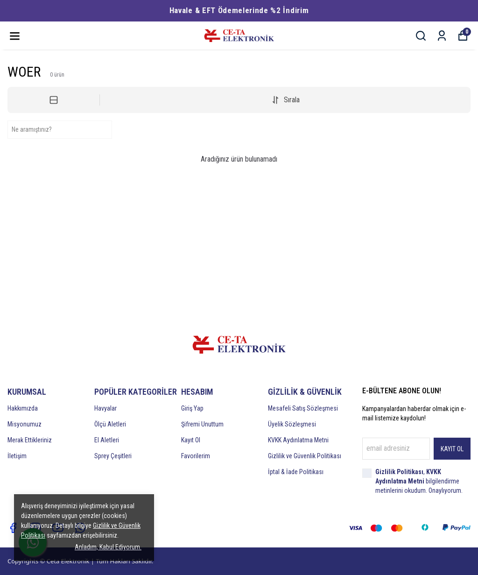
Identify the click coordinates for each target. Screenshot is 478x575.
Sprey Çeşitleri (113, 456)
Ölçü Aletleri (110, 424)
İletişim (17, 456)
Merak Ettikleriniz (29, 440)
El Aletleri (106, 440)
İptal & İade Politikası (295, 472)
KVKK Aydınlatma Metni (298, 440)
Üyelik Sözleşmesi (292, 424)
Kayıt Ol (190, 440)
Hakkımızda (22, 408)
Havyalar (105, 408)
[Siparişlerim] (442, 36)
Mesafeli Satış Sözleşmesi (303, 408)
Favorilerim (195, 456)
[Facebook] (13, 527)
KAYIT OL (452, 449)
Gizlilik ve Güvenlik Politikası (304, 456)
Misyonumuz (24, 424)
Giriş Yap (192, 408)
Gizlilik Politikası (399, 472)
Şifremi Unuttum (202, 424)
